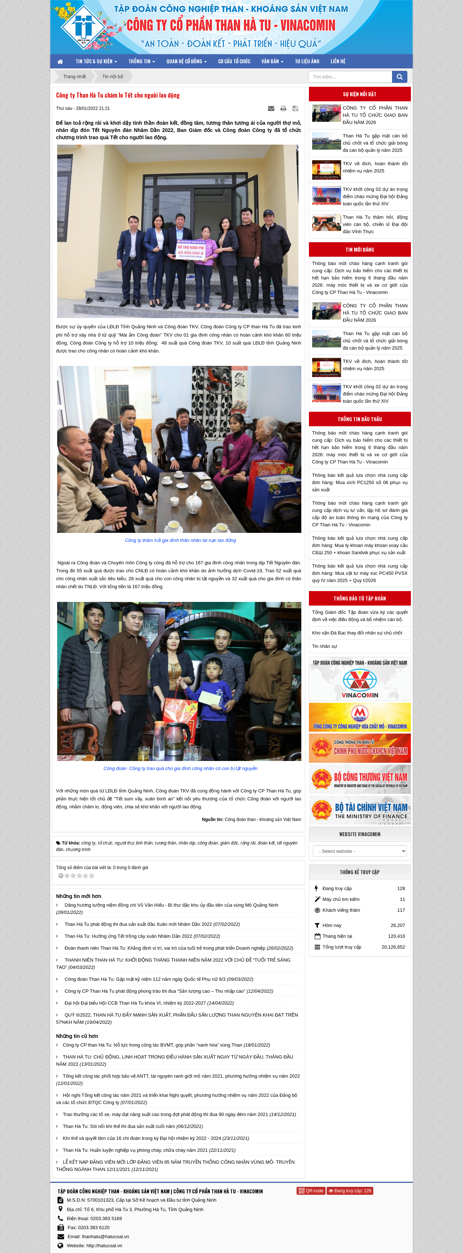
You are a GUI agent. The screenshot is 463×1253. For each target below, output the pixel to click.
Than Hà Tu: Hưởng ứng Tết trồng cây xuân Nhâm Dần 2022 (128, 936)
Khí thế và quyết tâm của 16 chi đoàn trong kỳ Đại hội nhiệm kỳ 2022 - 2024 (142, 1138)
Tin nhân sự (324, 646)
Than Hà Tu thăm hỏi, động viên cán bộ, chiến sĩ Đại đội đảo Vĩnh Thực (375, 224)
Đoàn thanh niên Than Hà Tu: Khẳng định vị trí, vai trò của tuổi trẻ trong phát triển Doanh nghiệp (165, 948)
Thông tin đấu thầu (359, 419)
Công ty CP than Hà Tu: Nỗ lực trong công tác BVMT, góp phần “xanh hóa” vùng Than (152, 1045)
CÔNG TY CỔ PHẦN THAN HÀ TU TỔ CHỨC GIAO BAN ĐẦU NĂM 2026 (375, 115)
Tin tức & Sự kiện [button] (96, 62)
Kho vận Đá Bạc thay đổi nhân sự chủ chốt (357, 633)
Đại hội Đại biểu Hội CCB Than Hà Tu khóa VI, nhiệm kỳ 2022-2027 (135, 1003)
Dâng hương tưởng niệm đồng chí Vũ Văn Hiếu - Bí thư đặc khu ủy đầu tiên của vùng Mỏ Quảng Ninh (172, 905)
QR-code (311, 1190)
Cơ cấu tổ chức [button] (234, 61)
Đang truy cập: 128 (350, 1190)
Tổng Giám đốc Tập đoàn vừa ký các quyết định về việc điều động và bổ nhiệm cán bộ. (360, 616)
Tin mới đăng (359, 249)
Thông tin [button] (141, 62)
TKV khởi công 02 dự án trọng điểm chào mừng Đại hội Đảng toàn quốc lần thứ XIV (375, 196)
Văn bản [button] (273, 62)
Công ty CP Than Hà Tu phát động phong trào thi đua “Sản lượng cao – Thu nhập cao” (155, 991)
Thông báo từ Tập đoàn (360, 598)
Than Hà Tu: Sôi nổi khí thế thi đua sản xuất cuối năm (119, 1126)
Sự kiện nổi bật (360, 94)
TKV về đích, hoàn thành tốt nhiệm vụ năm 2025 (375, 167)
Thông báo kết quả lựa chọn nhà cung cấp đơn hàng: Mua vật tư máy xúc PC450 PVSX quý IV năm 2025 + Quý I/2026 (360, 573)
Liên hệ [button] (338, 61)
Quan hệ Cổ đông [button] (186, 62)
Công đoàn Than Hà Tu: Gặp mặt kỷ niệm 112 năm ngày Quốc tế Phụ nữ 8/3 (145, 979)
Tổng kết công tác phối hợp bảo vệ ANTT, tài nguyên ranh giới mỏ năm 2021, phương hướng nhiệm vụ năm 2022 (181, 1076)
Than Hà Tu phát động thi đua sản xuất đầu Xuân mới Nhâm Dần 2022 (138, 924)
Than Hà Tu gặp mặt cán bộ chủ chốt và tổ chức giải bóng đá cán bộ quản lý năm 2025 (375, 143)
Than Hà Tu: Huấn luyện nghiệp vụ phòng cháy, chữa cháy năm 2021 (135, 1150)
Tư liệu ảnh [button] (307, 61)
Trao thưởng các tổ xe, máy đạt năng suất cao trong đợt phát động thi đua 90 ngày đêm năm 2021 (165, 1114)
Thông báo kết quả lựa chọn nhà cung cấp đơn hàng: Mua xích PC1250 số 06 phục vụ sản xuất (360, 482)
